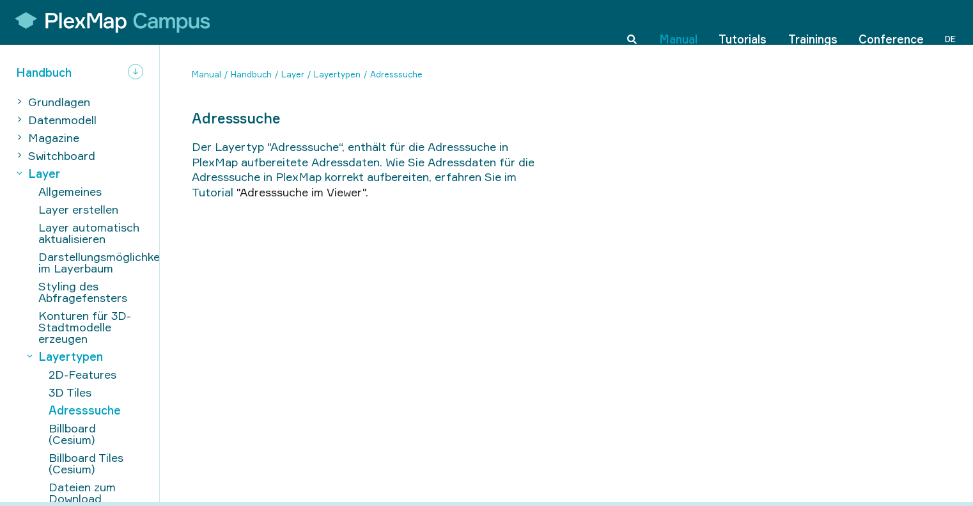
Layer (292, 74)
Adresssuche (396, 74)
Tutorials (743, 22)
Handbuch (251, 74)
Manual (678, 22)
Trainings (812, 22)
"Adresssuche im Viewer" (301, 192)
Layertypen (337, 74)
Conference (891, 22)
